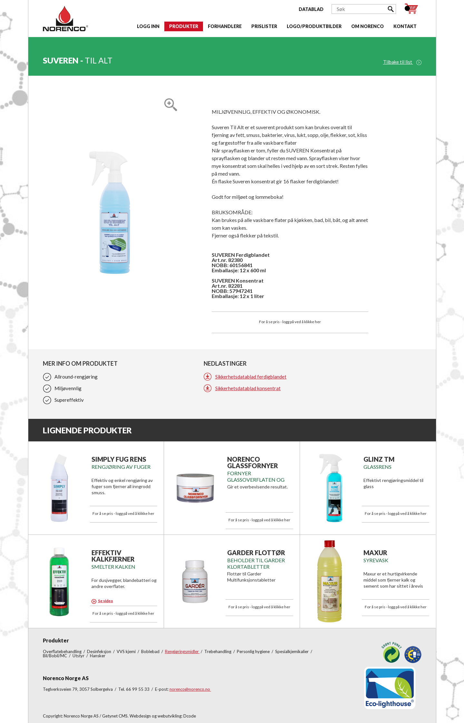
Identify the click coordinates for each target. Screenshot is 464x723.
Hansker (97, 655)
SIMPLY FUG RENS (119, 459)
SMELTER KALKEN (113, 567)
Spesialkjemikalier (292, 651)
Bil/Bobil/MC (55, 655)
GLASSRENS (377, 467)
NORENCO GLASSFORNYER (252, 462)
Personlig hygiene (254, 651)
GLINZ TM (378, 459)
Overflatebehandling (62, 651)
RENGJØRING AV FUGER (121, 467)
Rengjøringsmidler (182, 651)
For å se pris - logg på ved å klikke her (290, 321)
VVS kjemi (127, 651)
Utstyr (78, 655)
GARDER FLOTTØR (256, 552)
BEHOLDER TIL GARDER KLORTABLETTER (256, 563)
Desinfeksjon (99, 651)
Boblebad (150, 651)
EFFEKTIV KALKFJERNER (113, 556)
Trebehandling (218, 651)
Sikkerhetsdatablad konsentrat (248, 388)
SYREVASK (375, 560)
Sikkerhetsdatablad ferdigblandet (250, 377)
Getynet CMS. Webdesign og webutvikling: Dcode (149, 715)
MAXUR (375, 552)
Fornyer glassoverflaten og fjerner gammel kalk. (257, 479)
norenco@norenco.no (190, 689)
